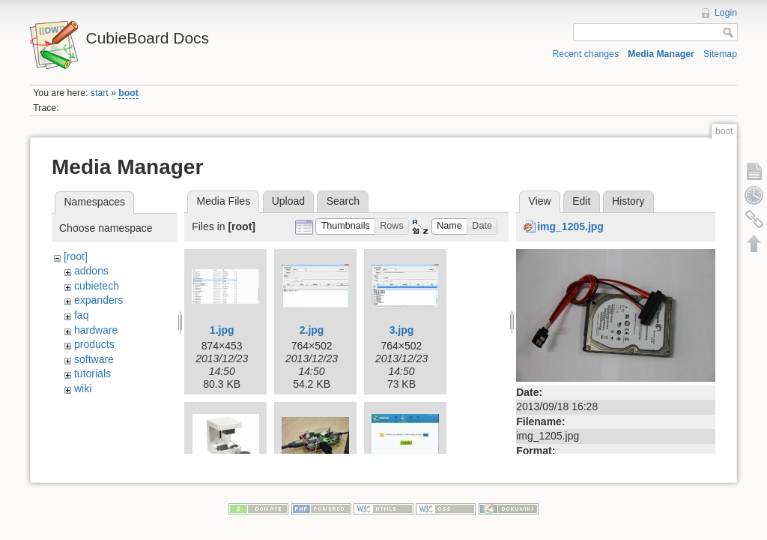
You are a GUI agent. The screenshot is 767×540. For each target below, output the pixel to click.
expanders (98, 300)
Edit (581, 201)
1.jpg (222, 330)
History (628, 201)
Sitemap (720, 54)
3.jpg (401, 330)
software (94, 359)
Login (726, 13)
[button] (345, 227)
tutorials (92, 374)
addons (91, 271)
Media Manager (661, 54)
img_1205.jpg (570, 226)
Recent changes (586, 54)
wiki (82, 388)
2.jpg (312, 330)
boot (128, 93)
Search (343, 201)
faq (81, 315)
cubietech (96, 286)
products (94, 344)
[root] (76, 256)
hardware (96, 330)
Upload (288, 201)
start (100, 93)
